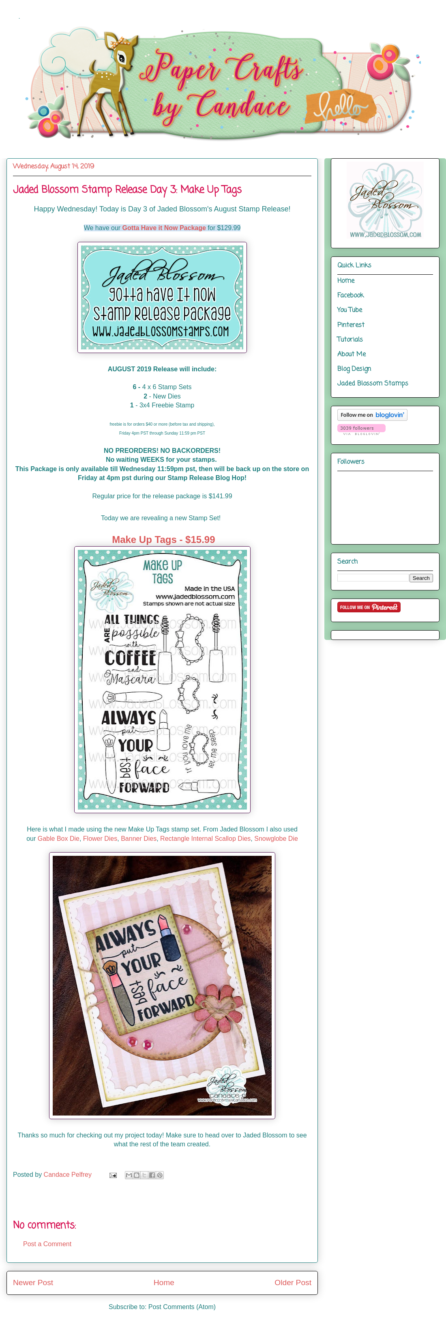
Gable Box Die (58, 838)
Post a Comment (47, 1244)
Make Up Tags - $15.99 (163, 539)
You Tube (349, 310)
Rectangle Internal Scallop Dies (205, 838)
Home (164, 1282)
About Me (351, 355)
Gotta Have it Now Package (164, 227)
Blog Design (354, 369)
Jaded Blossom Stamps (372, 384)
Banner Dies (139, 838)
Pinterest (351, 325)
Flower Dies (100, 838)
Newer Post (33, 1282)
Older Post (292, 1282)
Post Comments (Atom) (182, 1306)
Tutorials (350, 340)
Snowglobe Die (276, 838)
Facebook (350, 296)
